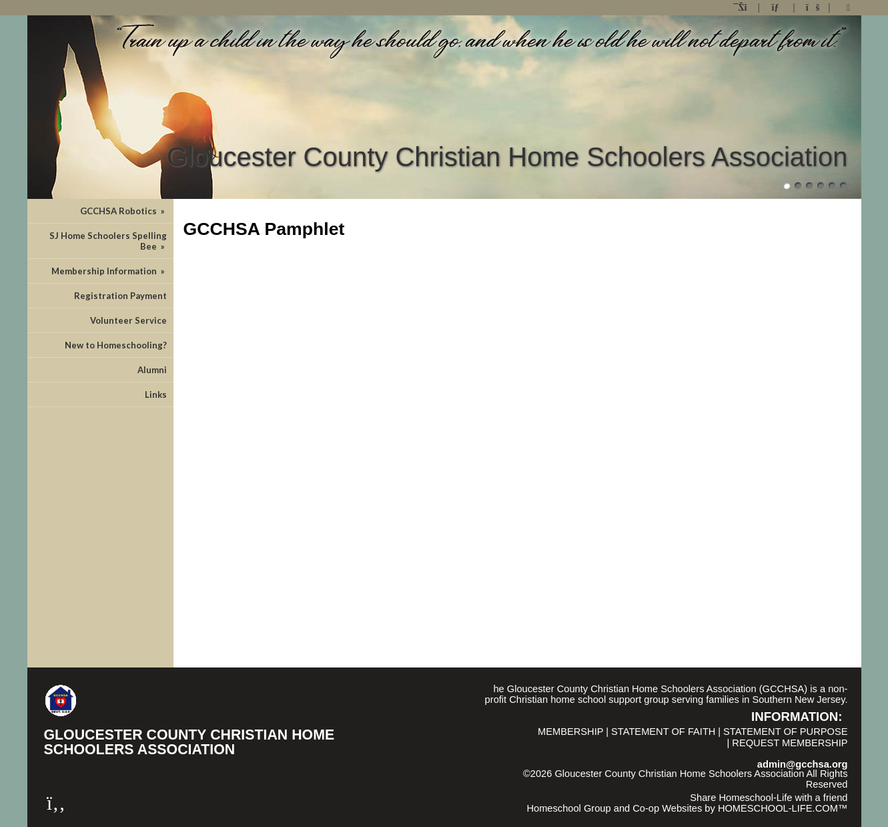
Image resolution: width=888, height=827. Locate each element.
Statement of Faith (663, 731)
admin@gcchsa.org (802, 764)
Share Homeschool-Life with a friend (768, 797)
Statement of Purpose (785, 731)
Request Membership (789, 743)
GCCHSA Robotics (123, 211)
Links (156, 394)
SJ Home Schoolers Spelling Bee (108, 241)
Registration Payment (120, 295)
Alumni (152, 369)
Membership (571, 731)
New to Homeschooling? (116, 345)
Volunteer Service (128, 320)
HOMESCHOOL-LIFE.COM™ (783, 808)
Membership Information (109, 271)
